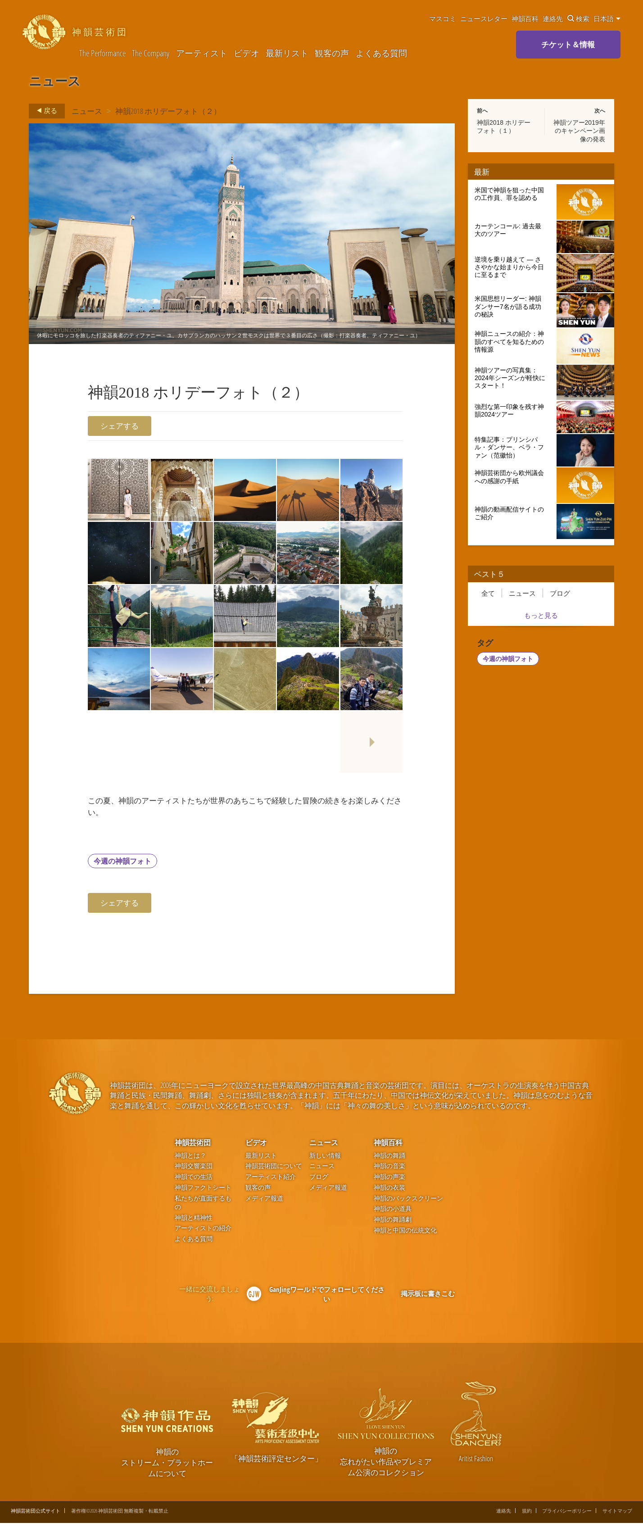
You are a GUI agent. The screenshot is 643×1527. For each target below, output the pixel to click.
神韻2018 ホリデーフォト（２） (168, 110)
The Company (150, 53)
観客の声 (332, 53)
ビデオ (246, 53)
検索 (578, 18)
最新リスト (287, 53)
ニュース (87, 110)
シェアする (119, 426)
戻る (44, 110)
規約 (527, 1514)
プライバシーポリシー (567, 1514)
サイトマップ (617, 1514)
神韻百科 (525, 18)
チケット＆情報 (568, 44)
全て (488, 593)
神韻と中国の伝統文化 (405, 1234)
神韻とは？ (190, 1159)
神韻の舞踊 (389, 1159)
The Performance (102, 53)
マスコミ (442, 18)
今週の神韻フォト (122, 865)
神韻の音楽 (389, 1170)
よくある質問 (381, 53)
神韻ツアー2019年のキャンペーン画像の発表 (579, 130)
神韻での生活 (194, 1180)
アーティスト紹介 (270, 1180)
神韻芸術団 (193, 1146)
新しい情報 (325, 1159)
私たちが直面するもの (203, 1206)
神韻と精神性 (194, 1221)
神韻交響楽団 (194, 1170)
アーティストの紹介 (203, 1232)
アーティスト (201, 53)
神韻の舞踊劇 (393, 1223)
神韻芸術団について (273, 1170)
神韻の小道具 (393, 1212)
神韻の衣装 (389, 1191)
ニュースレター (483, 18)
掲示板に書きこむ (428, 1297)
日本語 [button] (606, 18)
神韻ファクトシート (203, 1191)
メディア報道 (264, 1202)
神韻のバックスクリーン (408, 1202)
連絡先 (553, 18)
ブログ (560, 593)
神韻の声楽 (389, 1180)
